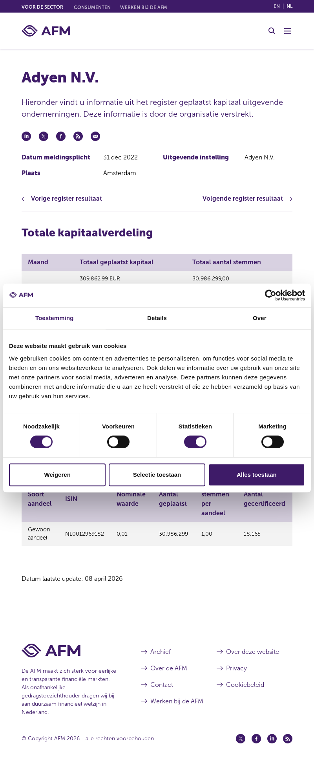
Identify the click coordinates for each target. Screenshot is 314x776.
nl (289, 6)
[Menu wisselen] (287, 31)
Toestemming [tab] (54, 318)
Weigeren (57, 474)
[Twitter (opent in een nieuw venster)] (240, 745)
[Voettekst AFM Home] (69, 657)
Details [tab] (157, 318)
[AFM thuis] (46, 31)
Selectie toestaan (157, 474)
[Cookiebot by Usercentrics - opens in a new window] (270, 295)
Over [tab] (260, 318)
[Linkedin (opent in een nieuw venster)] (272, 745)
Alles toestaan (257, 474)
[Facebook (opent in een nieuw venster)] (256, 745)
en (277, 6)
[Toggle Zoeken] (272, 31)
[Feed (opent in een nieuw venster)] (287, 745)
